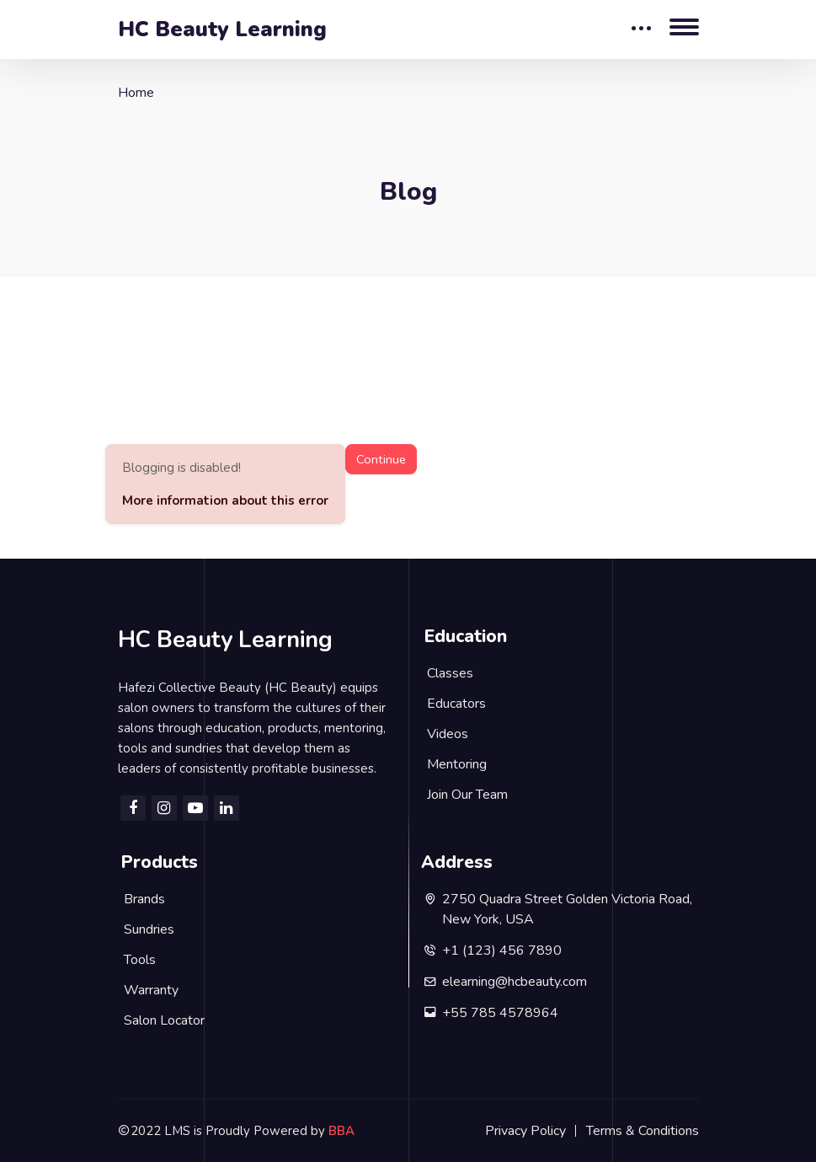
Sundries (149, 929)
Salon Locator (164, 1020)
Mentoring (457, 764)
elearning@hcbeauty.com (514, 981)
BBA (341, 1130)
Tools (140, 959)
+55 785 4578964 (500, 1013)
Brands (144, 899)
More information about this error (225, 500)
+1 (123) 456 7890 (502, 950)
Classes (450, 673)
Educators (456, 703)
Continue (381, 459)
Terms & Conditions (642, 1131)
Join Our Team (467, 794)
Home (136, 92)
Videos (447, 734)
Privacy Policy (525, 1131)
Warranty (151, 990)
